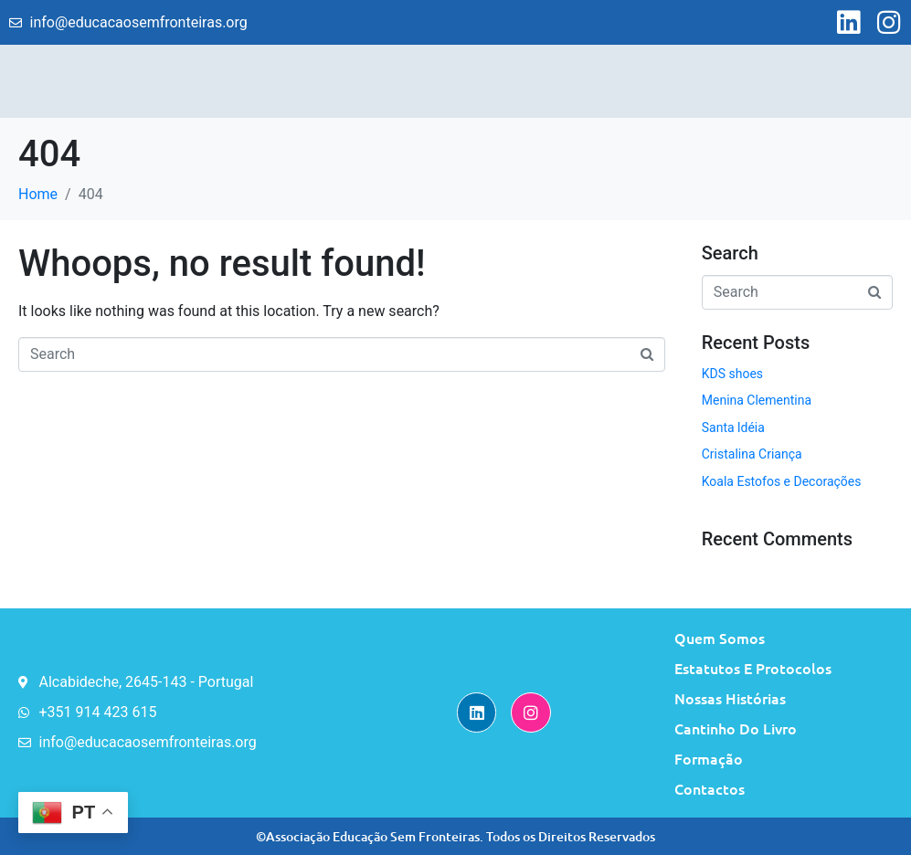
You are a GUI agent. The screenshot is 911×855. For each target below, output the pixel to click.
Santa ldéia (733, 427)
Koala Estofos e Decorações (782, 481)
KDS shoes (732, 373)
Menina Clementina (756, 400)
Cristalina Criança (752, 454)
